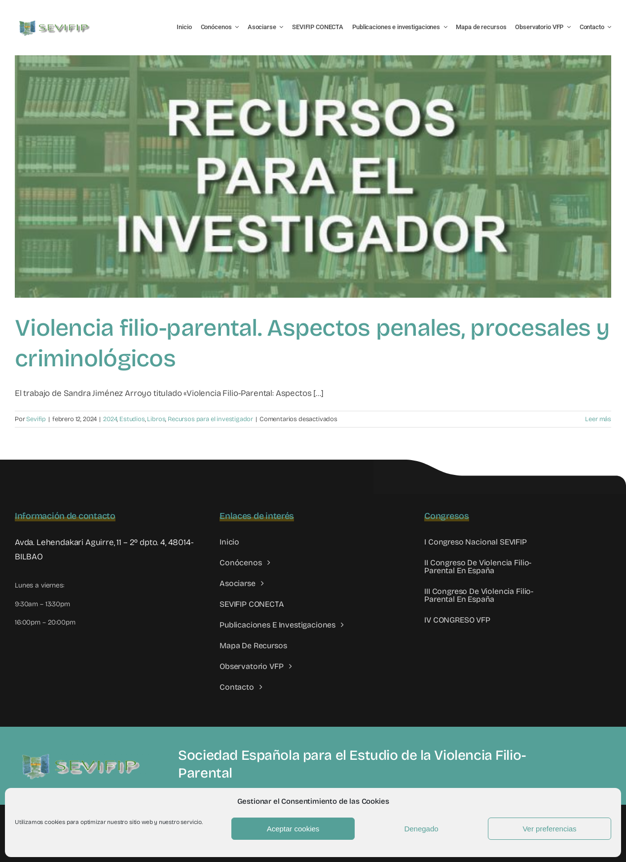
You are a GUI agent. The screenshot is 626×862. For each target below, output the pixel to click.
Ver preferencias (549, 828)
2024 (110, 419)
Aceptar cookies (293, 828)
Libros (156, 419)
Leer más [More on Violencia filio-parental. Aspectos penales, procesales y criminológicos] (598, 419)
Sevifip (36, 419)
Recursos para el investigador (210, 419)
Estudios (132, 419)
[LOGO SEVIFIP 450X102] (55, 22)
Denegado (421, 828)
